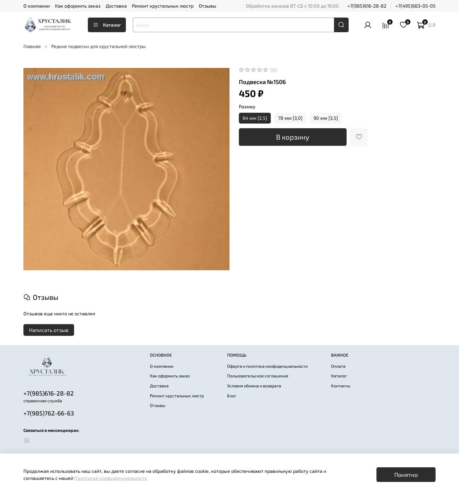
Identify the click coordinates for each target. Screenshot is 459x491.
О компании (36, 5)
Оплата (338, 366)
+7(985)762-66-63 (48, 413)
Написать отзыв (48, 330)
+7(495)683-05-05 (415, 5)
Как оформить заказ (77, 5)
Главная (32, 46)
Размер (247, 106)
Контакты (340, 385)
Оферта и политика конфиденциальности (267, 366)
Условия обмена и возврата (254, 385)
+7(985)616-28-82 (366, 5)
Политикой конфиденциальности (110, 478)
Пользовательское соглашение (257, 375)
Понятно (406, 474)
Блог (232, 395)
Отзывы (207, 5)
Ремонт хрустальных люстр (162, 5)
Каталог (107, 25)
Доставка (116, 5)
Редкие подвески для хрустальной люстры (98, 46)
